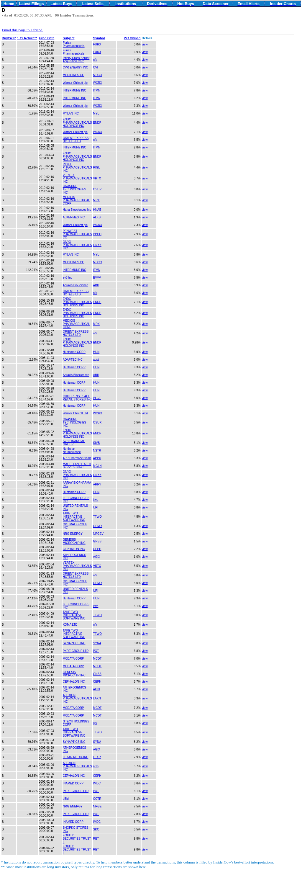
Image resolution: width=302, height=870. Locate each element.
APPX (97, 458)
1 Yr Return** (27, 38)
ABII (96, 285)
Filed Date (47, 38)
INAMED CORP (73, 783)
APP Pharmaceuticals (77, 458)
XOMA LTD (70, 624)
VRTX (97, 178)
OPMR (97, 526)
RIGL (96, 167)
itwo (96, 499)
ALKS (97, 217)
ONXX (97, 245)
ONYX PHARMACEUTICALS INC (77, 245)
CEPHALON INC (74, 549)
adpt (96, 359)
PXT (96, 650)
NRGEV (98, 533)
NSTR (97, 450)
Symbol (99, 38)
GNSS (97, 541)
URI (95, 507)
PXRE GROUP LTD (75, 650)
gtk (95, 723)
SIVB (96, 442)
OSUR (97, 189)
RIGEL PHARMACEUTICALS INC (77, 167)
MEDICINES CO (73, 75)
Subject (69, 38)
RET (96, 838)
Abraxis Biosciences (76, 375)
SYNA (97, 643)
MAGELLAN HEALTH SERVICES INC (77, 465)
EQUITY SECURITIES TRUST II (77, 838)
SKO (96, 829)
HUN (96, 352)
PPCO (97, 234)
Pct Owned (132, 38)
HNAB (97, 209)
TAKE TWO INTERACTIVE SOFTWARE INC (74, 516)
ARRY (97, 484)
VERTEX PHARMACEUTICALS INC (77, 178)
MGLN (97, 465)
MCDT (97, 658)
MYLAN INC (71, 113)
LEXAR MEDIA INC (75, 757)
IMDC (97, 783)
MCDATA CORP (73, 658)
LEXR (97, 757)
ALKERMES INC (74, 217)
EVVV (97, 277)
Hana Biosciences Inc (77, 209)
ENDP (97, 122)
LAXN (97, 698)
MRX (96, 200)
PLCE (97, 398)
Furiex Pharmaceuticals (74, 44)
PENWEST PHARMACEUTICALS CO (77, 234)
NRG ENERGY (73, 533)
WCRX (97, 82)
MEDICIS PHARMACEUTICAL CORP (76, 200)
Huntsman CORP (74, 352)
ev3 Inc (67, 277)
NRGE (97, 806)
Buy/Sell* (9, 38)
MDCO (97, 75)
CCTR (97, 798)
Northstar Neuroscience (72, 450)
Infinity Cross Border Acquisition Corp (76, 59)
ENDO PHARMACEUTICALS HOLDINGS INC (77, 122)
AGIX (96, 556)
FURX (97, 44)
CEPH (97, 549)
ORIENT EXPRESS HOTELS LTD (76, 139)
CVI (95, 67)
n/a (95, 59)
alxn (96, 766)
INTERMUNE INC (74, 90)
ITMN (96, 90)
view (145, 44)
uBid (66, 798)
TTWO (97, 516)
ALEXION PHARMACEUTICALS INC (77, 698)
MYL (96, 113)
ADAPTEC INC (73, 359)
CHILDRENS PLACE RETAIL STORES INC (77, 398)
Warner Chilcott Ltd (75, 413)
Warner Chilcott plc (75, 82)
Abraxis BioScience (75, 285)
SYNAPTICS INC (74, 643)
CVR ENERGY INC (75, 67)
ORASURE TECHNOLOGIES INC (74, 189)
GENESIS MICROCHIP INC (74, 541)
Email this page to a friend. (22, 30)
